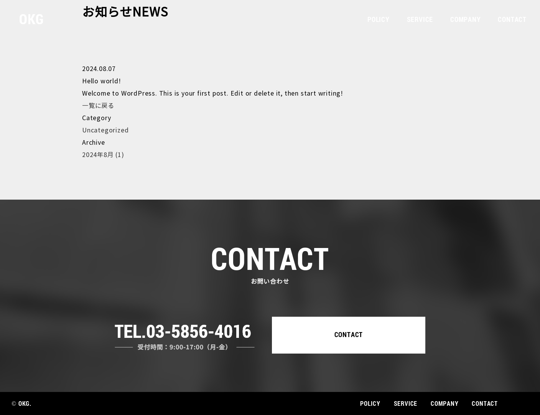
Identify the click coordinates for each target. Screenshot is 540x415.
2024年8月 (103, 155)
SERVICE (420, 19)
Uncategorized (105, 130)
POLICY (378, 19)
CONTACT (512, 19)
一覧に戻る (98, 105)
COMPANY (465, 19)
